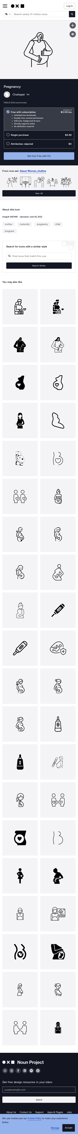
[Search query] (39, 256)
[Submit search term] (72, 14)
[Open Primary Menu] (5, 6)
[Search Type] (7, 14)
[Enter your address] (39, 1089)
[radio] (39, 119)
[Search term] (40, 14)
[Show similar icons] (73, 34)
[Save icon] (73, 25)
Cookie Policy (35, 1118)
